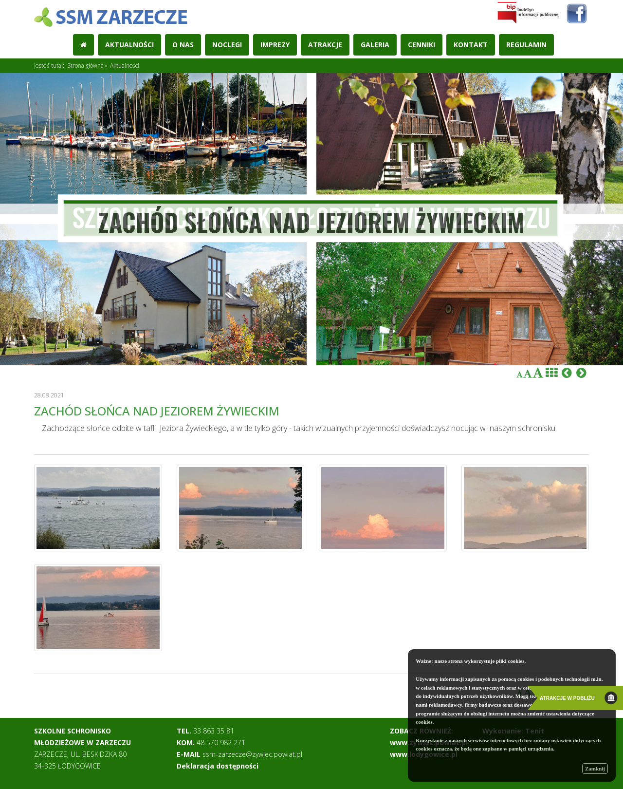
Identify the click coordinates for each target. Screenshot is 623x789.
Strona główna (85, 65)
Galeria (375, 44)
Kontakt (471, 44)
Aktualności (129, 44)
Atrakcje (325, 44)
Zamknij (595, 768)
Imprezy (275, 44)
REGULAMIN (526, 44)
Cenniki (421, 44)
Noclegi (227, 44)
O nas (183, 44)
